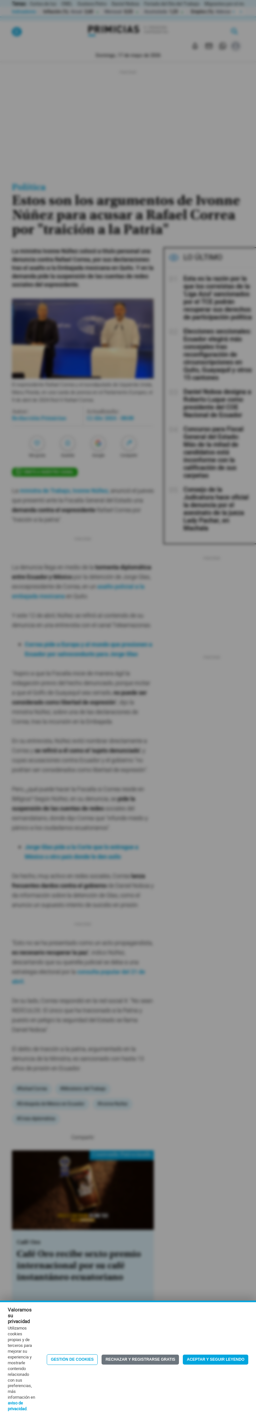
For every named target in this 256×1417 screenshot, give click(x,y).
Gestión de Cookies (72, 1359)
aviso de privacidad (17, 1406)
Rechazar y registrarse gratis (140, 1359)
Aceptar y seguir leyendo (215, 1359)
